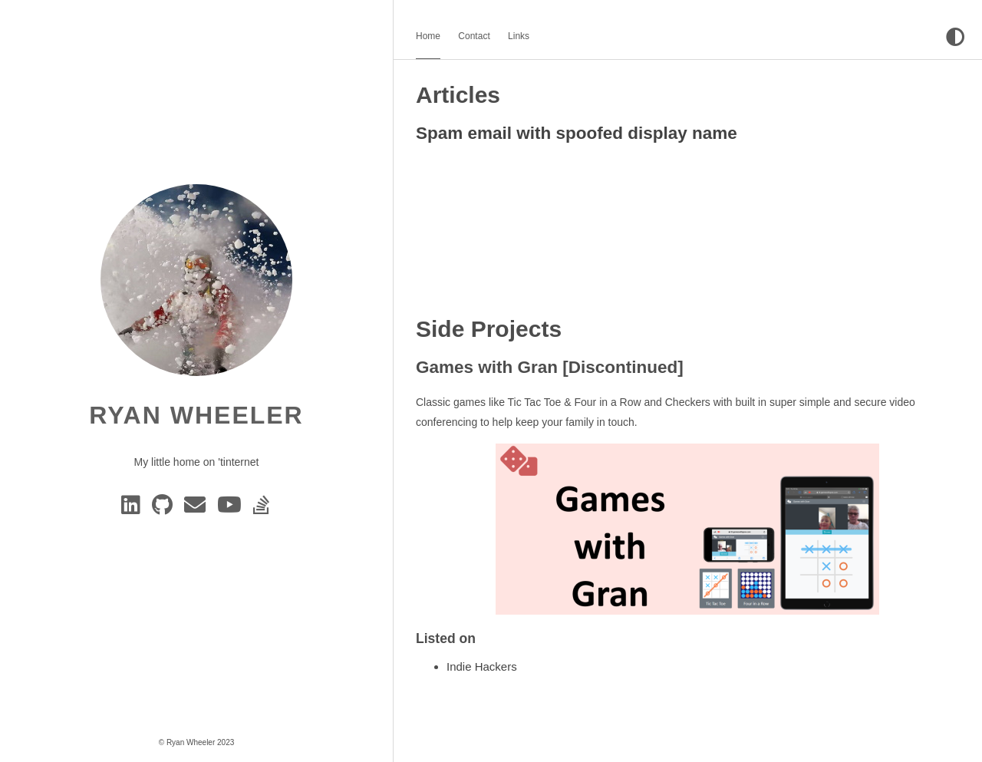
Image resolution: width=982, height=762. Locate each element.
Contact (473, 36)
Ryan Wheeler (196, 415)
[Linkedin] (133, 509)
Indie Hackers (482, 666)
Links (518, 36)
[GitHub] (165, 509)
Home (428, 36)
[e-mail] (197, 509)
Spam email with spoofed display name (576, 133)
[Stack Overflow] (262, 509)
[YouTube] (232, 509)
